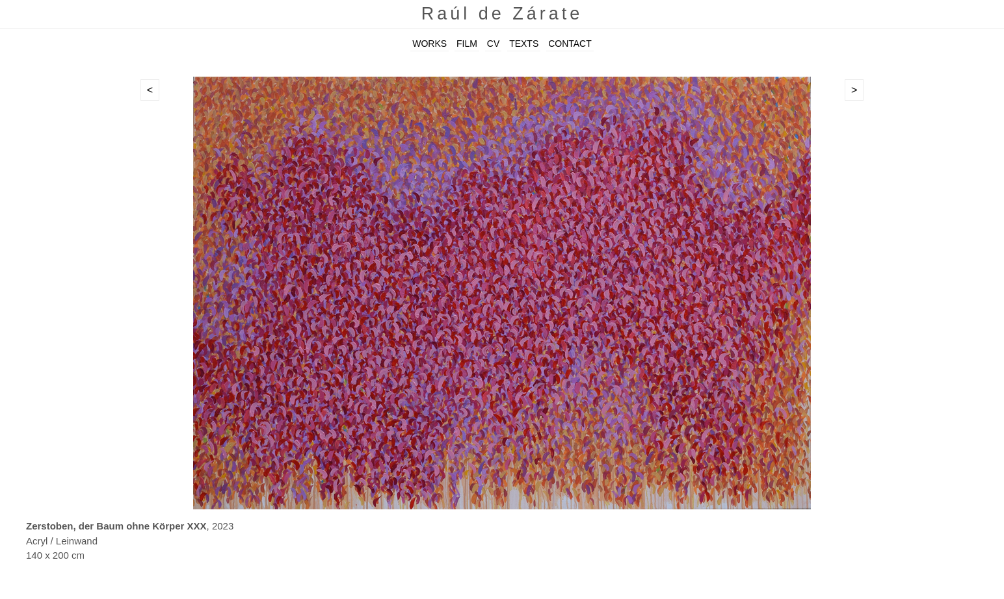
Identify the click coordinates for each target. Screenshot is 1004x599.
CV (493, 43)
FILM (466, 43)
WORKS (429, 43)
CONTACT (570, 43)
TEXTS (523, 43)
